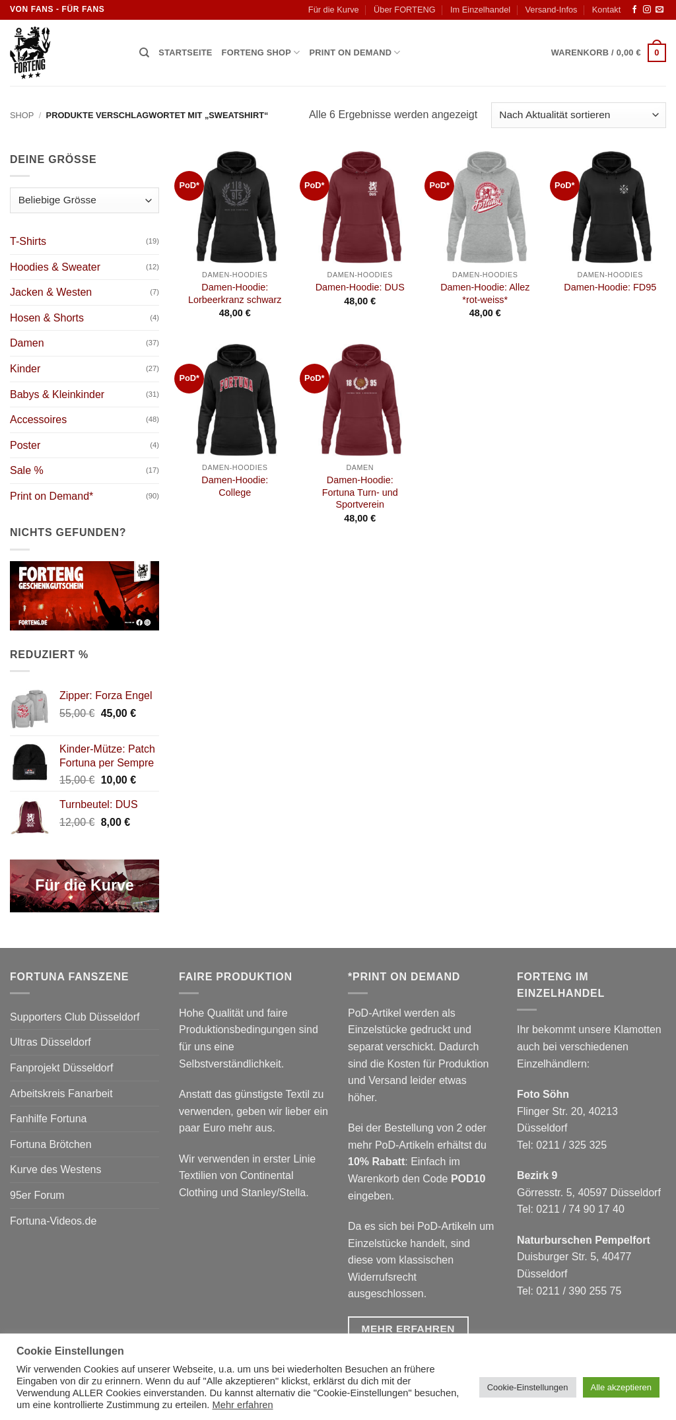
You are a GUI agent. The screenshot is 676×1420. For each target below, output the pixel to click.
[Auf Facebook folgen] (634, 10)
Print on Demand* (51, 496)
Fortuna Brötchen (51, 1144)
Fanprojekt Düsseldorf (62, 1067)
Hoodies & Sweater (55, 267)
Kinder (25, 368)
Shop (22, 115)
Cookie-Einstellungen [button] (527, 1387)
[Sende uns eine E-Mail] (659, 10)
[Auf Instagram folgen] (647, 10)
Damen (27, 343)
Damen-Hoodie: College (234, 486)
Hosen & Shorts (47, 317)
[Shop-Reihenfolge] (578, 115)
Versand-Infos (551, 10)
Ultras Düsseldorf (50, 1042)
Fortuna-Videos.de (53, 1221)
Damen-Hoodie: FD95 (610, 287)
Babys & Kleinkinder (57, 394)
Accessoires (38, 419)
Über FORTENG (405, 10)
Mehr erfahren (243, 1405)
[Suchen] (144, 52)
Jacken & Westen (51, 292)
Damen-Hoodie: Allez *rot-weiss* (484, 293)
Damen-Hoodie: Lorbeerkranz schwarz (235, 293)
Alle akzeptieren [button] (621, 1387)
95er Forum (37, 1195)
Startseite (185, 52)
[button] (608, 52)
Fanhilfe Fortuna (48, 1118)
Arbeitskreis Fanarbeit (61, 1093)
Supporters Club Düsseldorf (75, 1017)
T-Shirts (28, 241)
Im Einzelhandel (480, 10)
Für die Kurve (333, 10)
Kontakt (606, 10)
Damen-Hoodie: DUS (360, 287)
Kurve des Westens (55, 1169)
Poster (25, 445)
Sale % (27, 470)
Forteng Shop (261, 52)
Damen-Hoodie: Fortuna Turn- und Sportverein (360, 492)
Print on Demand (355, 52)
